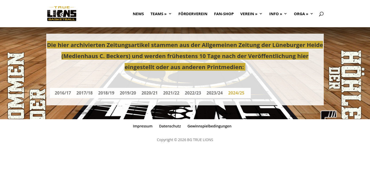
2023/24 (210, 93)
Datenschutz (170, 126)
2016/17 (68, 93)
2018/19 (108, 93)
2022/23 (190, 93)
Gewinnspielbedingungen (210, 126)
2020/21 (149, 93)
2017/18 (88, 93)
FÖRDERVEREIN (192, 14)
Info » (275, 14)
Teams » (159, 14)
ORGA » (301, 14)
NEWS (138, 14)
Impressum (142, 126)
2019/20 (129, 93)
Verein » (248, 14)
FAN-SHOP (224, 14)
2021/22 (170, 93)
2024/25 (230, 93)
